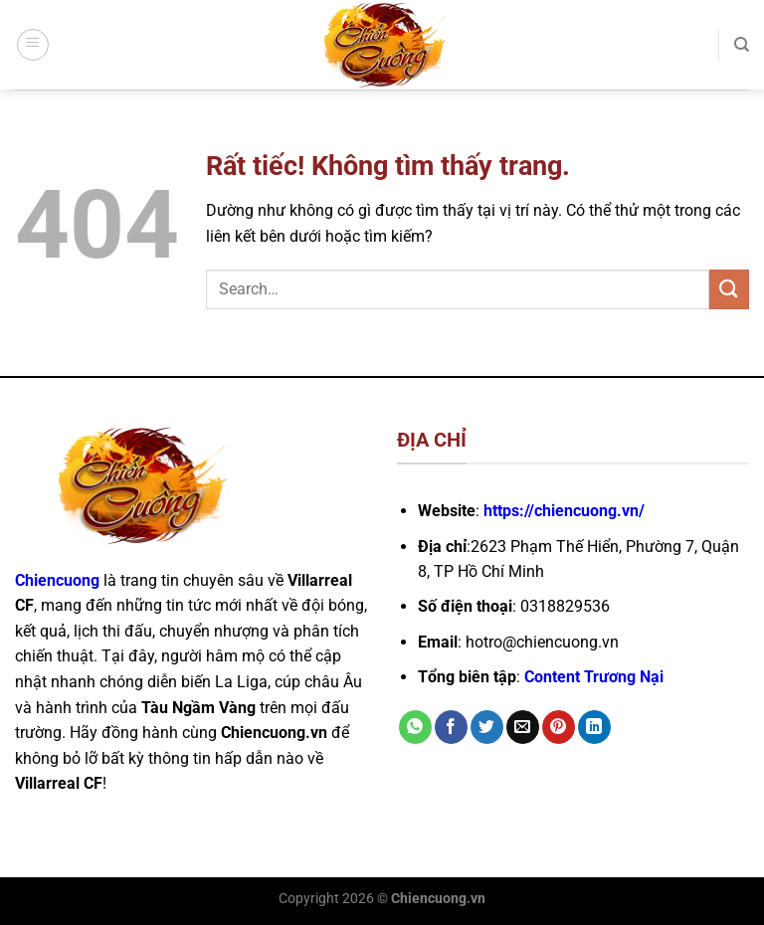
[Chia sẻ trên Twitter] (487, 727)
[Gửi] (729, 289)
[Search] (741, 45)
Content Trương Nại (594, 676)
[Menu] (33, 45)
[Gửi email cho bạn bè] (522, 727)
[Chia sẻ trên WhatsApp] (415, 727)
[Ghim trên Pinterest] (558, 727)
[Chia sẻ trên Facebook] (451, 727)
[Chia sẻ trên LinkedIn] (594, 727)
